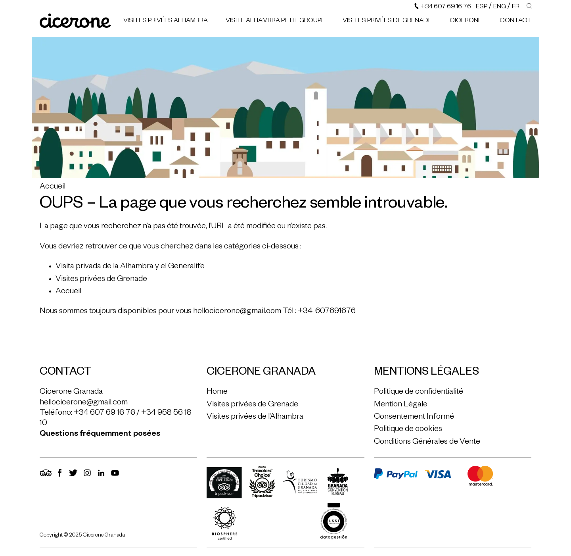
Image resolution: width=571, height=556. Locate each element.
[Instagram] (87, 477)
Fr (515, 7)
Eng (499, 7)
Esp (481, 7)
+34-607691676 (327, 312)
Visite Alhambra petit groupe (275, 21)
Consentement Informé (414, 417)
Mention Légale (400, 405)
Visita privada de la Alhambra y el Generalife (130, 267)
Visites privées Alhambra (165, 21)
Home (217, 392)
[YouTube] (115, 477)
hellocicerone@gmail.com (237, 312)
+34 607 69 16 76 (442, 7)
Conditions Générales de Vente (427, 442)
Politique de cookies (408, 429)
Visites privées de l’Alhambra (255, 417)
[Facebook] (59, 477)
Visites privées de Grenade (387, 21)
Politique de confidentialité (418, 392)
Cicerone (466, 21)
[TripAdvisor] (46, 477)
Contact (515, 21)
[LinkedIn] (101, 477)
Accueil (52, 187)
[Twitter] (73, 477)
